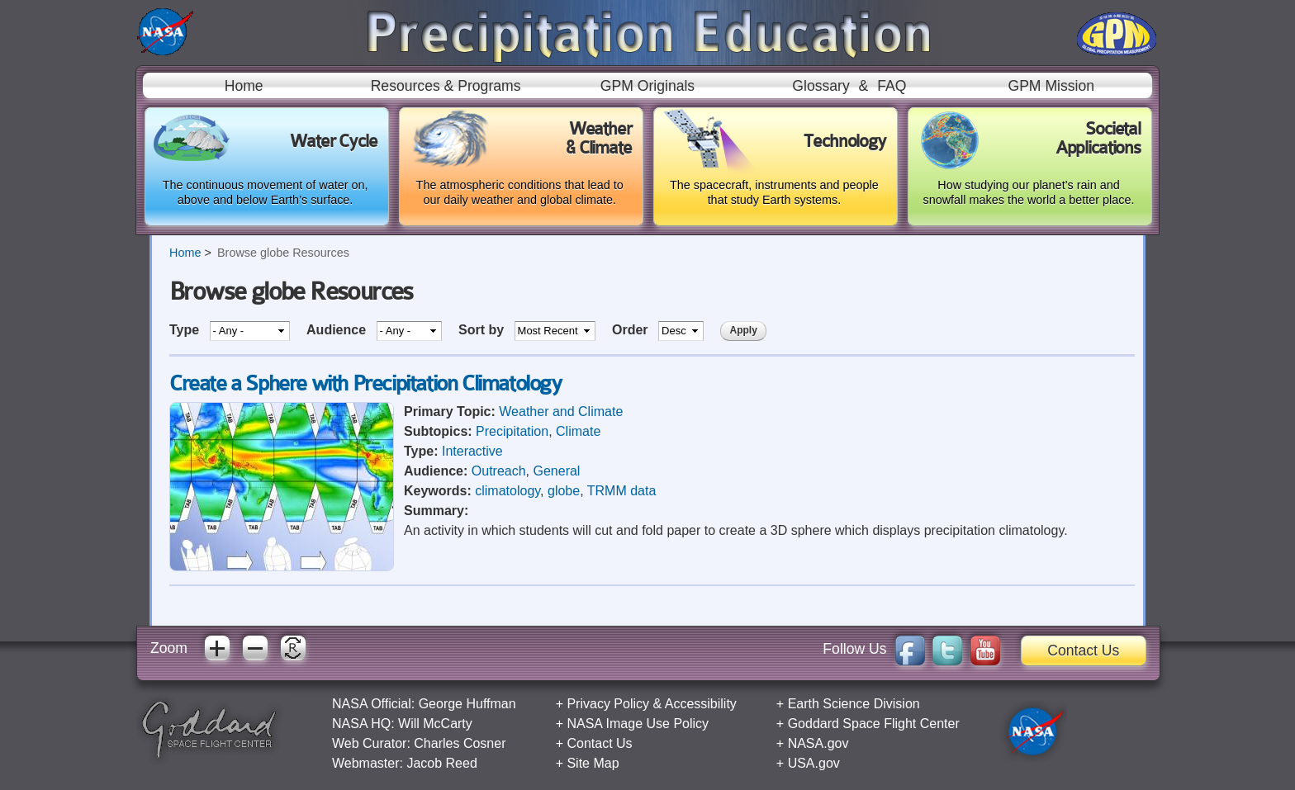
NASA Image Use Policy (638, 724)
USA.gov (814, 763)
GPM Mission (1051, 86)
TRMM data (622, 491)
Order (632, 330)
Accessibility (701, 704)
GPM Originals (647, 86)
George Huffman (467, 704)
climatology (507, 491)
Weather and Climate (561, 411)
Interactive (472, 451)
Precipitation (512, 431)
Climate (578, 431)
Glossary (820, 86)
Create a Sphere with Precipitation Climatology (365, 383)
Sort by (483, 330)
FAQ (891, 86)
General (557, 471)
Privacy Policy (608, 704)
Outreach (499, 471)
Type (186, 330)
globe (564, 491)
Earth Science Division (854, 704)
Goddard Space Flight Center (874, 724)
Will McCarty (435, 724)
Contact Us (1083, 650)
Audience (337, 330)
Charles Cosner (459, 743)
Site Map (593, 763)
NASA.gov (818, 743)
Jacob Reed (441, 763)
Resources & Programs (446, 86)
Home (244, 86)
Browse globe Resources (283, 252)
